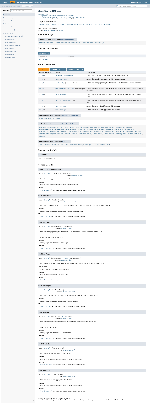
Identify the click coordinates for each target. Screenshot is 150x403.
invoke (108, 129)
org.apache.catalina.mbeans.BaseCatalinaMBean (60, 17)
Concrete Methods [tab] (75, 69)
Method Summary (9, 24)
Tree (17, 2)
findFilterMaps (60, 110)
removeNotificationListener (104, 131)
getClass (64, 144)
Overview (5, 2)
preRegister (54, 131)
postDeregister (117, 129)
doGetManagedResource (46, 118)
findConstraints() (10, 39)
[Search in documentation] (132, 6)
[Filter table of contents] (21, 10)
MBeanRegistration (57, 24)
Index (31, 2)
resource (90, 43)
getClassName (117, 127)
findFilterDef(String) (11, 51)
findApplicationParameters (64, 75)
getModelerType (70, 129)
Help (41, 2)
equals (47, 144)
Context (81, 17)
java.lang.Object (43, 14)
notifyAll (88, 144)
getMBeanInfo (59, 129)
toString (41, 136)
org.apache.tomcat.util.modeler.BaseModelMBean (58, 16)
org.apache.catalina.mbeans (11, 6)
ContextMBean (28, 6)
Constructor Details (9, 27)
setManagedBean (120, 134)
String (40, 75)
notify (80, 144)
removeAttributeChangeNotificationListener (76, 131)
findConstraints (61, 79)
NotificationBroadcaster (104, 24)
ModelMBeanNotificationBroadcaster (80, 24)
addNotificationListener (79, 127)
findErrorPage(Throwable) (13, 45)
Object (64, 141)
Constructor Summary (10, 21)
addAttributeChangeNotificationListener (53, 127)
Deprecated (24, 2)
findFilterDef (60, 100)
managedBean (75, 43)
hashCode (73, 144)
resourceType (99, 43)
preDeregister (43, 131)
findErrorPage (60, 83)
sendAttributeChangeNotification (128, 131)
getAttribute (94, 127)
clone (40, 144)
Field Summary (8, 18)
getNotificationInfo (85, 129)
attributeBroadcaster (46, 43)
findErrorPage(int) (10, 42)
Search (36, 2)
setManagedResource (135, 134)
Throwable (69, 88)
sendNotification (70, 134)
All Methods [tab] (43, 69)
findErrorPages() (10, 48)
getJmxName (127, 127)
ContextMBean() (10, 30)
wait (96, 144)
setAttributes (109, 134)
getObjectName (99, 129)
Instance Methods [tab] (58, 69)
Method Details (8, 33)
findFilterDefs (60, 106)
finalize (55, 144)
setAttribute (97, 134)
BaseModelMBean (67, 39)
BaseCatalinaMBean (50, 30)
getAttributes (106, 127)
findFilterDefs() (9, 54)
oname (84, 43)
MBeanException (76, 175)
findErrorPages (60, 94)
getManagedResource (45, 129)
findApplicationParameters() (14, 36)
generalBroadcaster (63, 43)
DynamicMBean (44, 24)
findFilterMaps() (10, 57)
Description (7, 15)
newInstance (60, 118)
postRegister (129, 129)
